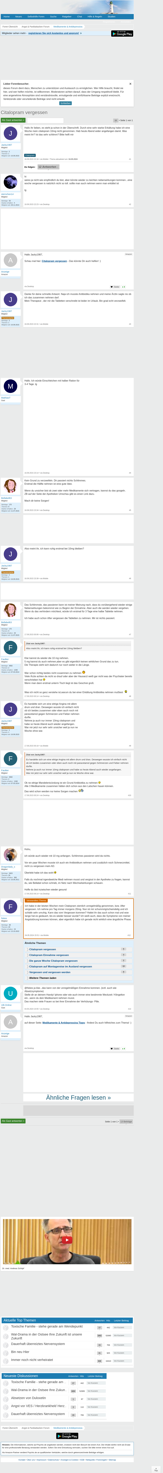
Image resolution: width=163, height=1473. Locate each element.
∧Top (156, 1469)
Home (7, 16)
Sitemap (112, 1460)
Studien (111, 16)
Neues (18, 16)
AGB (82, 1460)
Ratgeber (66, 16)
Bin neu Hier (20, 1352)
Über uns (31, 1460)
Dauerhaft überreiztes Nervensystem (38, 1344)
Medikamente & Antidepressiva (68, 1428)
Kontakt (22, 1460)
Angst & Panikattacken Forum (35, 1428)
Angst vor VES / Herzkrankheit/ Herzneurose (43, 1406)
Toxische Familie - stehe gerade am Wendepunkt (47, 1326)
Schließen (65, 103)
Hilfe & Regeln (95, 16)
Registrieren (109, 21)
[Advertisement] (78, 823)
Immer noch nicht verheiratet (32, 1360)
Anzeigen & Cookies (69, 1460)
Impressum (41, 1460)
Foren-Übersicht (10, 1428)
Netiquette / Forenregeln (96, 1460)
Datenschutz (53, 1460)
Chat (79, 16)
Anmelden (126, 21)
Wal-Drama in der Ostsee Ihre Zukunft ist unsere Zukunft (52, 1390)
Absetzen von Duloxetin (28, 1398)
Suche (53, 16)
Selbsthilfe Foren (35, 16)
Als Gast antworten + (13, 120)
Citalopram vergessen (24, 112)
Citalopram (30, 155)
